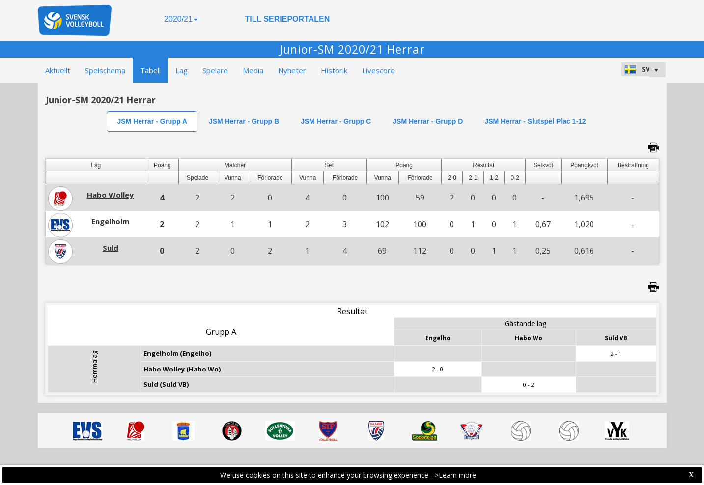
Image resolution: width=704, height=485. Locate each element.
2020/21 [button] (180, 19)
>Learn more (455, 475)
